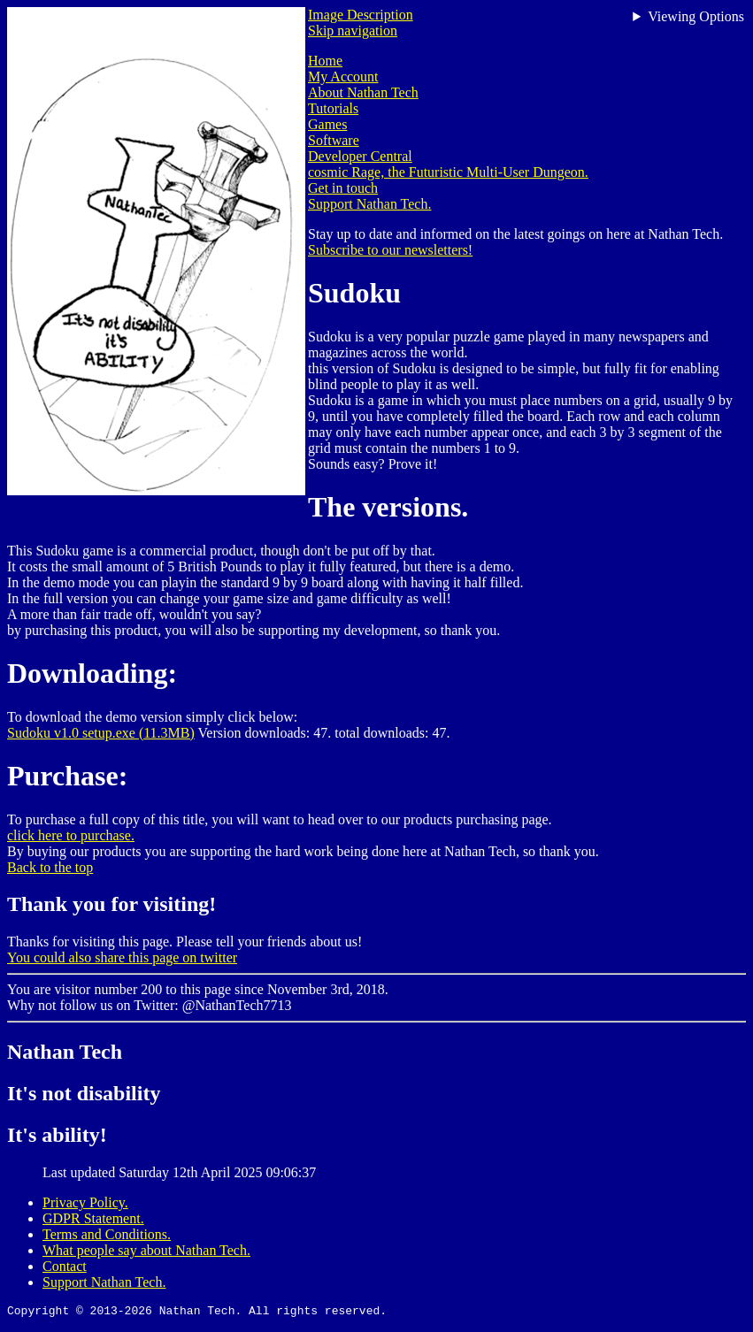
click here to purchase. (70, 835)
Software (333, 140)
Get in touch (343, 187)
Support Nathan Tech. (369, 203)
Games (327, 124)
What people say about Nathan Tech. (146, 1250)
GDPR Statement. (93, 1218)
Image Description (360, 14)
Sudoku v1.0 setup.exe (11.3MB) (101, 732)
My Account (343, 76)
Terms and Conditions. (106, 1234)
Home (325, 60)
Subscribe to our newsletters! (390, 249)
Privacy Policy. (85, 1202)
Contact (64, 1266)
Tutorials (333, 108)
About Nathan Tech (363, 92)
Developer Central (360, 156)
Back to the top (50, 867)
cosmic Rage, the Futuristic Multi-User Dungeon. (448, 172)
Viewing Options (696, 16)
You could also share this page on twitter (122, 957)
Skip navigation (352, 30)
